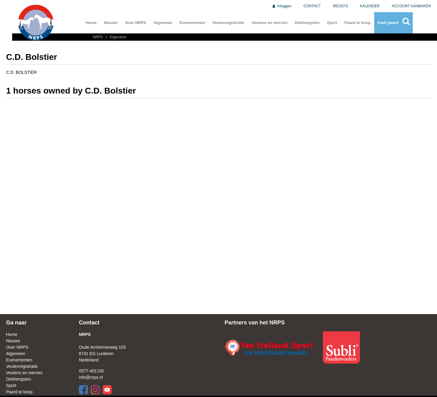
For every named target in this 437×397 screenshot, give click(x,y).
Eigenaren (115, 37)
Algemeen (162, 22)
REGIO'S (340, 6)
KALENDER (370, 6)
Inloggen (281, 6)
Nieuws (111, 22)
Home (91, 22)
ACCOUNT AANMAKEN (411, 6)
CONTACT (312, 6)
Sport (332, 22)
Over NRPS (135, 22)
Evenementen (192, 22)
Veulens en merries (270, 22)
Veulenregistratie (228, 22)
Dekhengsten (307, 22)
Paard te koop (357, 22)
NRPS (98, 37)
